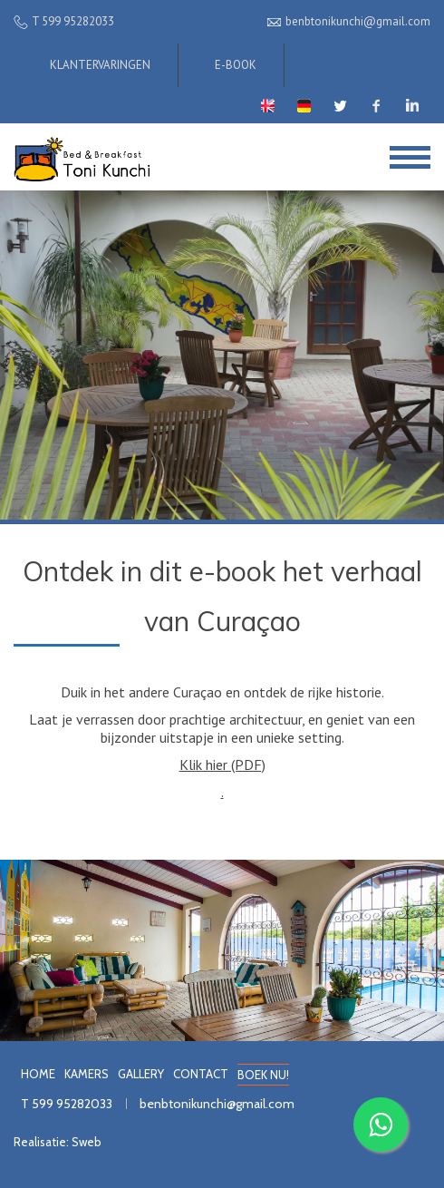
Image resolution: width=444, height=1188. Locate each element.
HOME (38, 1073)
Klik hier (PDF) (222, 764)
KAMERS (86, 1073)
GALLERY (141, 1073)
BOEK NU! (263, 1074)
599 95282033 (72, 1103)
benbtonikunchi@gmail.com (217, 1103)
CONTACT (200, 1073)
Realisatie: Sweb (57, 1141)
